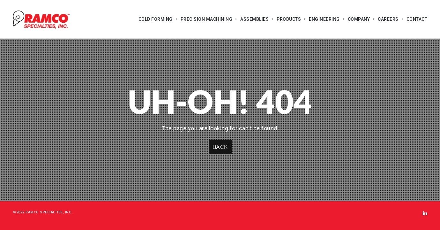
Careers (388, 19)
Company (359, 19)
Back (220, 147)
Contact (417, 19)
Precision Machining (207, 19)
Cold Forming (155, 19)
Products (289, 19)
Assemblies (254, 19)
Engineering (324, 19)
